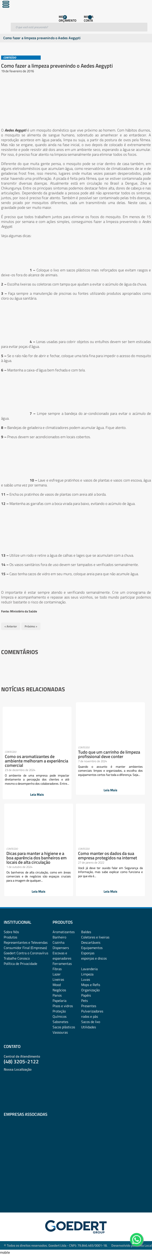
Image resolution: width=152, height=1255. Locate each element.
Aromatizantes (64, 931)
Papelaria (59, 1000)
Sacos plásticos (64, 1027)
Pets (84, 1000)
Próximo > (31, 626)
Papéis (86, 995)
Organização (90, 990)
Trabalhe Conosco (17, 958)
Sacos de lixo (90, 1021)
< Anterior (10, 626)
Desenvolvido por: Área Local (131, 1245)
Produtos (10, 937)
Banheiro (59, 937)
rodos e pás (89, 1016)
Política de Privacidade (20, 963)
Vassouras (60, 1032)
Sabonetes (60, 1021)
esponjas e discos (94, 958)
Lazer (57, 974)
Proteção (59, 1011)
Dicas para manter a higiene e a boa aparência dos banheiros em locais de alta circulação (36, 858)
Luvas (85, 979)
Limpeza (87, 974)
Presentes (88, 1005)
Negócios (59, 990)
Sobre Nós (11, 931)
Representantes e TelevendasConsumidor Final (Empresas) (26, 945)
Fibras (57, 968)
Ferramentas (62, 963)
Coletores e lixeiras (95, 937)
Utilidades (88, 1027)
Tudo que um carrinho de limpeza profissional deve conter (109, 754)
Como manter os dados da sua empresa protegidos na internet (107, 855)
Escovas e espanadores (62, 955)
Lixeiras (58, 979)
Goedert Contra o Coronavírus (26, 953)
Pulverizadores (92, 1011)
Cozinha (58, 942)
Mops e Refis (90, 984)
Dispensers (61, 947)
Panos (57, 995)
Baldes (86, 931)
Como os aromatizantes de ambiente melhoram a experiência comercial (36, 761)
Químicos (59, 1016)
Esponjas (87, 953)
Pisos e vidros (63, 1005)
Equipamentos (92, 947)
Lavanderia (89, 968)
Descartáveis (90, 942)
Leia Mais (37, 794)
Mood (57, 984)
